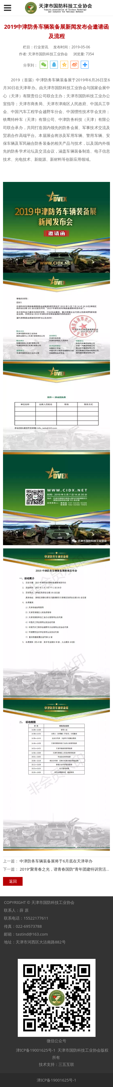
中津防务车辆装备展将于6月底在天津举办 (56, 861)
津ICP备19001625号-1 (35, 1050)
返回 (13, 881)
